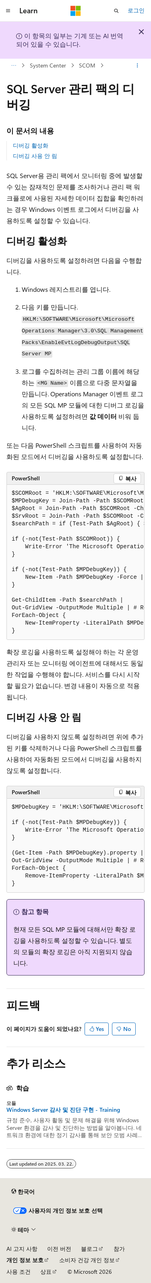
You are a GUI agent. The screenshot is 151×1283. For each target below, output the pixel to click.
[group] (75, 562)
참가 (119, 1248)
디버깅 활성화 (30, 145)
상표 (46, 1271)
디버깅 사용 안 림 (35, 156)
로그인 (136, 10)
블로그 (89, 1248)
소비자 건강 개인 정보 (87, 1260)
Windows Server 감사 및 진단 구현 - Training (63, 1109)
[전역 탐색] (8, 11)
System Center (48, 65)
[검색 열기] (116, 11)
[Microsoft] (75, 11)
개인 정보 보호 (24, 1260)
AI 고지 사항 (21, 1248)
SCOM (87, 65)
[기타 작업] (137, 65)
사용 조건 (18, 1271)
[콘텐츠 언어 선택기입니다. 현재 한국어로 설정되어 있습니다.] (22, 1191)
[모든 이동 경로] (13, 65)
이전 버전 (59, 1248)
